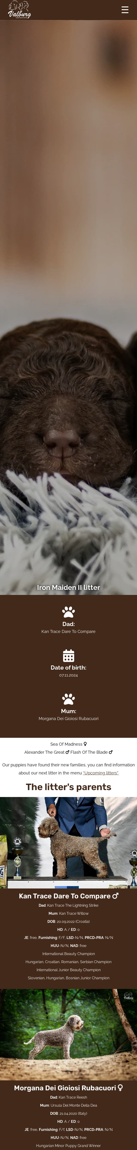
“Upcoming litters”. (101, 773)
